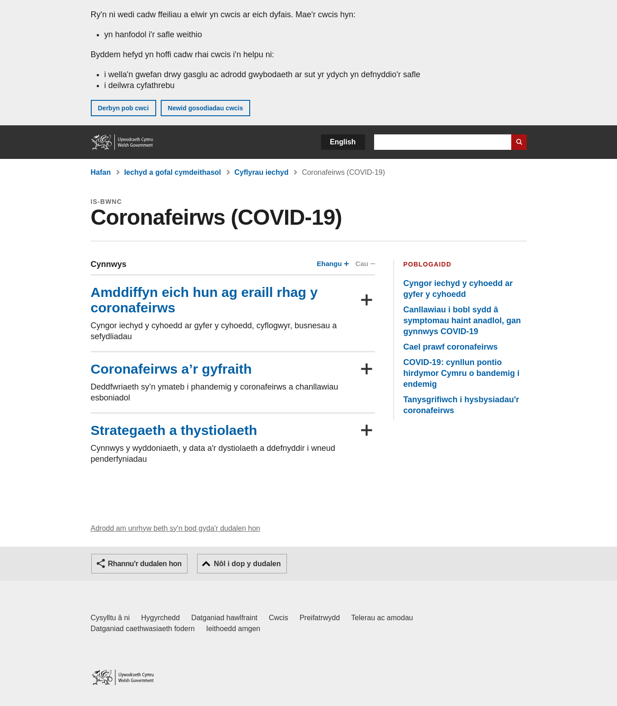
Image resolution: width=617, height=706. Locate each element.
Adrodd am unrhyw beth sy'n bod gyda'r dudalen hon (175, 528)
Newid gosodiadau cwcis (205, 108)
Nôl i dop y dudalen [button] (247, 564)
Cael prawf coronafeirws (450, 346)
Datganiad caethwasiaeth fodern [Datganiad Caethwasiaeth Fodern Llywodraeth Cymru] (143, 628)
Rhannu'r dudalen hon (145, 564)
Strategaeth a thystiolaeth (174, 430)
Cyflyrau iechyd (261, 172)
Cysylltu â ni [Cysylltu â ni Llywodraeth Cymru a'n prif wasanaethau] (110, 618)
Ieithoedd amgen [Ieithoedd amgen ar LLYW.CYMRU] (233, 628)
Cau (364, 263)
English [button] (343, 142)
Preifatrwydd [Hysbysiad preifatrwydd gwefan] (320, 618)
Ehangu (332, 263)
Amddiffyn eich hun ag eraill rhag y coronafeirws (204, 300)
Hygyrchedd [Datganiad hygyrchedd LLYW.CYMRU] (160, 618)
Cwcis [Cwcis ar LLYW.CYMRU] (278, 618)
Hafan (101, 172)
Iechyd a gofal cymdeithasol (172, 172)
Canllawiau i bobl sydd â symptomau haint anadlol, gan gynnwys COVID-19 (462, 320)
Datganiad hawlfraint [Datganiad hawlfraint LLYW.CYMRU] (224, 618)
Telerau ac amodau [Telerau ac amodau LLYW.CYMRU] (382, 618)
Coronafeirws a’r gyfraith (171, 368)
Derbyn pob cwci (123, 108)
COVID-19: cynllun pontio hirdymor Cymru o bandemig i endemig (461, 373)
